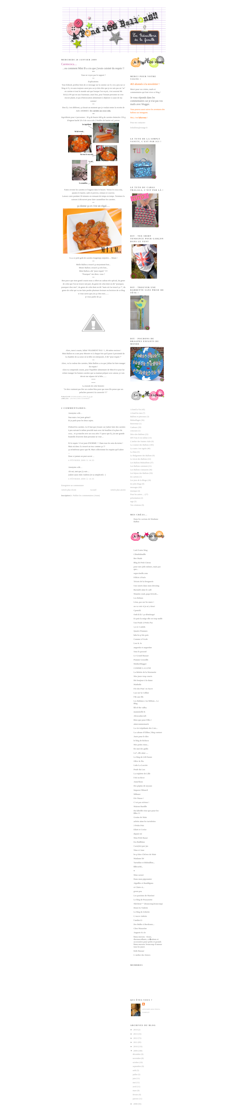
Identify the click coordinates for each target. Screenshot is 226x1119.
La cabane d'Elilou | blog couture (148, 732)
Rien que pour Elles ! (143, 720)
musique (133, 491)
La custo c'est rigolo (138, 448)
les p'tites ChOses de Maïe (145, 854)
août (135, 1070)
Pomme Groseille (141, 660)
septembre (137, 1066)
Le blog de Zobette (142, 912)
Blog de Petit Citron (142, 563)
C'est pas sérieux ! (141, 802)
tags (132, 501)
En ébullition (139, 842)
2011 (135, 1042)
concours (133, 431)
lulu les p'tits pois (141, 635)
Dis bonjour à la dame (143, 680)
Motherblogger (140, 664)
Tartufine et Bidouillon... (144, 862)
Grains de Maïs (140, 817)
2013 (135, 1034)
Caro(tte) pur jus (141, 846)
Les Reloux (138, 598)
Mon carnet (139, 875)
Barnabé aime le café (143, 590)
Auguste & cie (140, 932)
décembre (137, 1054)
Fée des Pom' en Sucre (143, 689)
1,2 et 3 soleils (139, 627)
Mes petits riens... (141, 745)
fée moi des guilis (141, 749)
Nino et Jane (139, 850)
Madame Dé (139, 858)
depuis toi (138, 834)
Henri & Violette (141, 908)
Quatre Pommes (141, 631)
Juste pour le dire (141, 736)
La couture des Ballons (139, 445)
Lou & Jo (138, 643)
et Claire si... (139, 887)
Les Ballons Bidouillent (139, 463)
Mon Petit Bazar (141, 838)
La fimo (133, 452)
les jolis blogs (135, 484)
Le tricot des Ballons (138, 459)
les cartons (134, 477)
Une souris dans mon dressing (146, 586)
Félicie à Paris (140, 577)
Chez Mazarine (140, 928)
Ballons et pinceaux (138, 416)
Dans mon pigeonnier (143, 879)
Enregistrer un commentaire (72, 485)
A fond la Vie (135, 409)
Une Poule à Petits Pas (143, 623)
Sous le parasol (140, 652)
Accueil (93, 490)
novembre (137, 1058)
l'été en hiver (139, 778)
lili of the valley (140, 707)
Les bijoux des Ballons (139, 473)
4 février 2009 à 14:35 (81, 479)
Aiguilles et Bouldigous (143, 883)
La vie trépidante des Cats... (146, 728)
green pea (138, 891)
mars (135, 1090)
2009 (135, 1051)
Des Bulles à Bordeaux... (144, 924)
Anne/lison (138, 782)
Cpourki (137, 610)
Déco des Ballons (137, 434)
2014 (135, 1030)
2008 (135, 1104)
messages (134, 487)
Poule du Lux (139, 769)
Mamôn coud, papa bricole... (146, 594)
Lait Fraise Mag (141, 550)
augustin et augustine (143, 647)
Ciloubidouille (140, 554)
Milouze (137, 794)
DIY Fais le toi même (139, 438)
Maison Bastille (140, 806)
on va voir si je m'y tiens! (144, 606)
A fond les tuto (136, 413)
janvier (136, 1099)
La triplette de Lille (142, 774)
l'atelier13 (138, 920)
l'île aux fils (138, 697)
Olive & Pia (139, 761)
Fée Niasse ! (139, 798)
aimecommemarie (141, 724)
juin (134, 1078)
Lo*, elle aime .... (141, 753)
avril (135, 1087)
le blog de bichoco (141, 741)
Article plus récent (68, 490)
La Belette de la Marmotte (145, 672)
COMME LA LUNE (142, 668)
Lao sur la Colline (141, 693)
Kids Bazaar (139, 951)
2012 (135, 1038)
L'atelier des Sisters (142, 955)
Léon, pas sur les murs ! (144, 602)
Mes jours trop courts (143, 676)
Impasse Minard (141, 790)
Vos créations (135, 505)
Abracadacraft (140, 716)
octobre (136, 1062)
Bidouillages (135, 420)
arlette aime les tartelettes (145, 821)
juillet (135, 1074)
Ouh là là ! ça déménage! (144, 614)
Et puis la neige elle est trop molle (148, 619)
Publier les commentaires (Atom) (86, 495)
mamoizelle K (139, 712)
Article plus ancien (118, 490)
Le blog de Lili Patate (143, 757)
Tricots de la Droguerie (143, 581)
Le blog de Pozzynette (143, 900)
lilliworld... (138, 867)
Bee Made (138, 558)
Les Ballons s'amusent (139, 470)
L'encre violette (140, 916)
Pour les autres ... (137, 494)
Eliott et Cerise (140, 829)
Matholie (137, 684)
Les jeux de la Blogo (138, 480)
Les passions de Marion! (144, 896)
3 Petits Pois (139, 825)
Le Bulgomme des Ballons (141, 455)
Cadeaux (133, 427)
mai (134, 1082)
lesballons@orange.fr (139, 128)
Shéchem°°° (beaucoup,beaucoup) (148, 904)
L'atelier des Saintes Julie (140, 441)
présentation (135, 498)
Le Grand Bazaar (141, 656)
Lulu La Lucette (141, 765)
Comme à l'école (141, 639)
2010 (135, 1046)
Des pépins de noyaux (143, 786)
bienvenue (134, 424)
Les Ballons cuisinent (80, 398)
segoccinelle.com (141, 573)
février (135, 1095)
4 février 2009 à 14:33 (81, 460)
